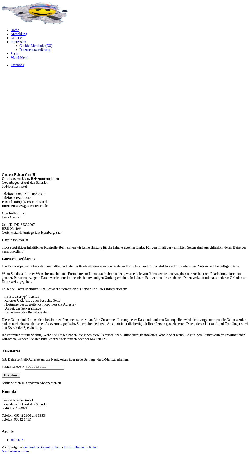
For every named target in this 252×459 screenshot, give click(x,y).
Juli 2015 (17, 440)
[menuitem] (130, 30)
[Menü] (19, 57)
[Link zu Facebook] (17, 65)
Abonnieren (11, 375)
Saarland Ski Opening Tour (41, 447)
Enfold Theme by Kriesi (81, 447)
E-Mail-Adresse (13, 367)
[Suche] (15, 53)
